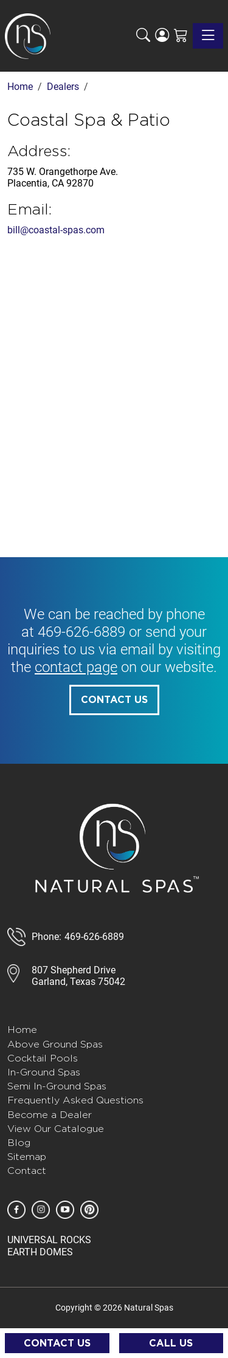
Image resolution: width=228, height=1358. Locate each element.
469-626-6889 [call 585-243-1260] (81, 631)
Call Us (171, 1343)
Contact (26, 1170)
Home (22, 1029)
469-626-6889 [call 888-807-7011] (94, 936)
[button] (143, 35)
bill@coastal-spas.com (56, 230)
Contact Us (114, 700)
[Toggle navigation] (208, 36)
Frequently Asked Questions (75, 1100)
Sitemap (26, 1156)
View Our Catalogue (55, 1128)
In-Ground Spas (43, 1072)
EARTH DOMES (40, 1252)
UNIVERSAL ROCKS (49, 1240)
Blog (18, 1142)
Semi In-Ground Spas (56, 1086)
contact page (76, 667)
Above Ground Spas (55, 1044)
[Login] (162, 35)
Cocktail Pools (42, 1058)
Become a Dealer (49, 1114)
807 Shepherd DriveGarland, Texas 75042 (78, 975)
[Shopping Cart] (181, 35)
